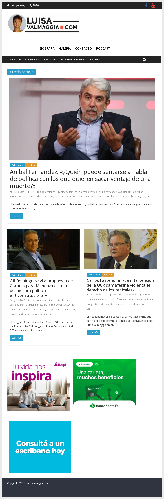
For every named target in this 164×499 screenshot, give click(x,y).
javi (33, 191)
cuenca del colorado (20, 309)
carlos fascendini (119, 299)
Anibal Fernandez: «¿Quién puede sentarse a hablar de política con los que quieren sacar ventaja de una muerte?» (80, 179)
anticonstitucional (52, 304)
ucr (148, 196)
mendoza (15, 314)
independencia (54, 309)
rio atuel (25, 314)
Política (15, 59)
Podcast (103, 48)
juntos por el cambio (129, 196)
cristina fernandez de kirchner (37, 196)
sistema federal (39, 314)
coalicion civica (126, 191)
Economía (32, 59)
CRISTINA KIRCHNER (65, 196)
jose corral (120, 304)
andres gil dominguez (30, 304)
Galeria (65, 48)
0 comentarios (46, 191)
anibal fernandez (108, 191)
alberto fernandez (70, 191)
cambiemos (102, 299)
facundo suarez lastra (105, 196)
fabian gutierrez (84, 196)
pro (143, 196)
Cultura (94, 59)
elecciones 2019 (137, 299)
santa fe (145, 304)
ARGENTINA (69, 304)
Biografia (47, 48)
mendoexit (69, 309)
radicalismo (134, 304)
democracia (39, 309)
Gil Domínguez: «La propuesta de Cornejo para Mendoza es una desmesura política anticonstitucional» (41, 288)
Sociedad (49, 59)
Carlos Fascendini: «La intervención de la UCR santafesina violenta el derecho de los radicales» (120, 285)
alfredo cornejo (89, 191)
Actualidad (17, 165)
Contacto (83, 48)
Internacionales (72, 59)
